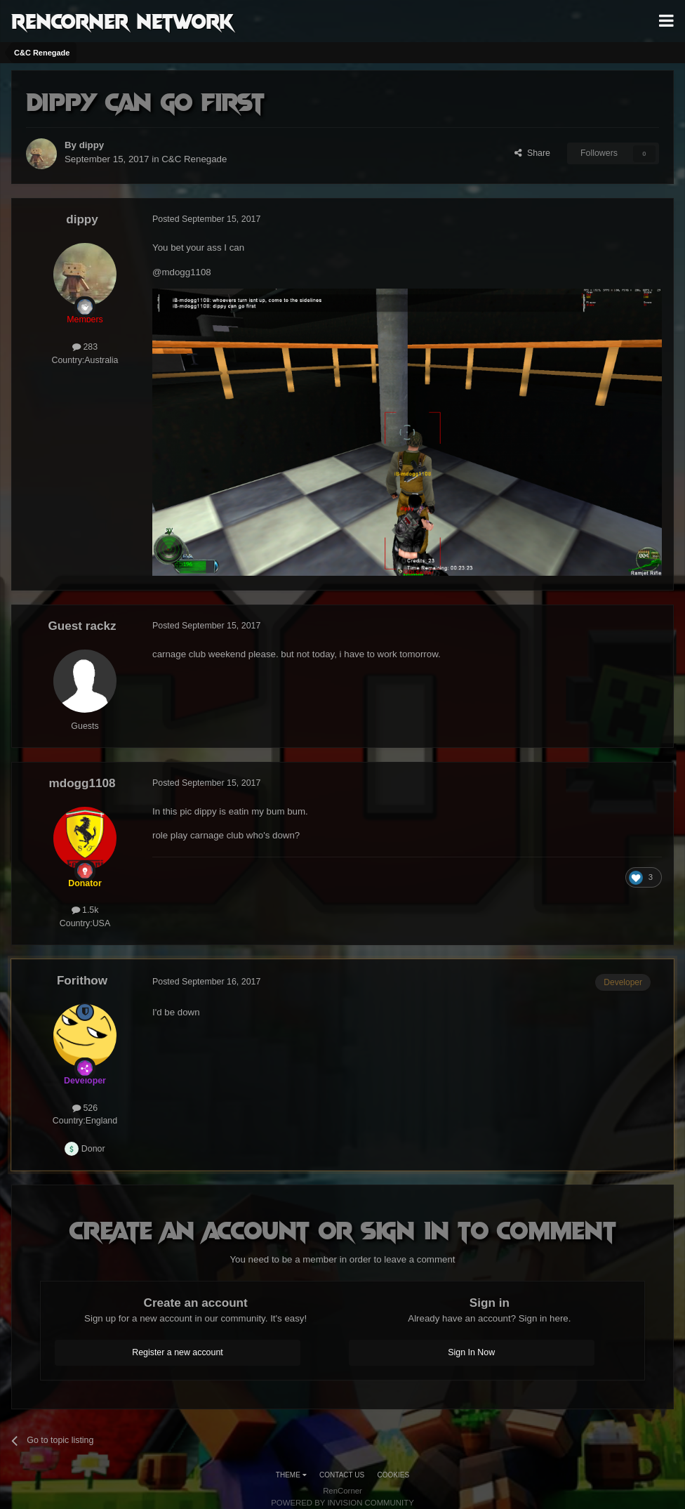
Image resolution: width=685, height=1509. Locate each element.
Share (532, 153)
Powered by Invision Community (342, 1502)
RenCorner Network (122, 20)
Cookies (394, 1475)
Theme (291, 1475)
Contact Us (341, 1475)
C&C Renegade (194, 159)
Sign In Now (471, 1352)
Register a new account (177, 1352)
